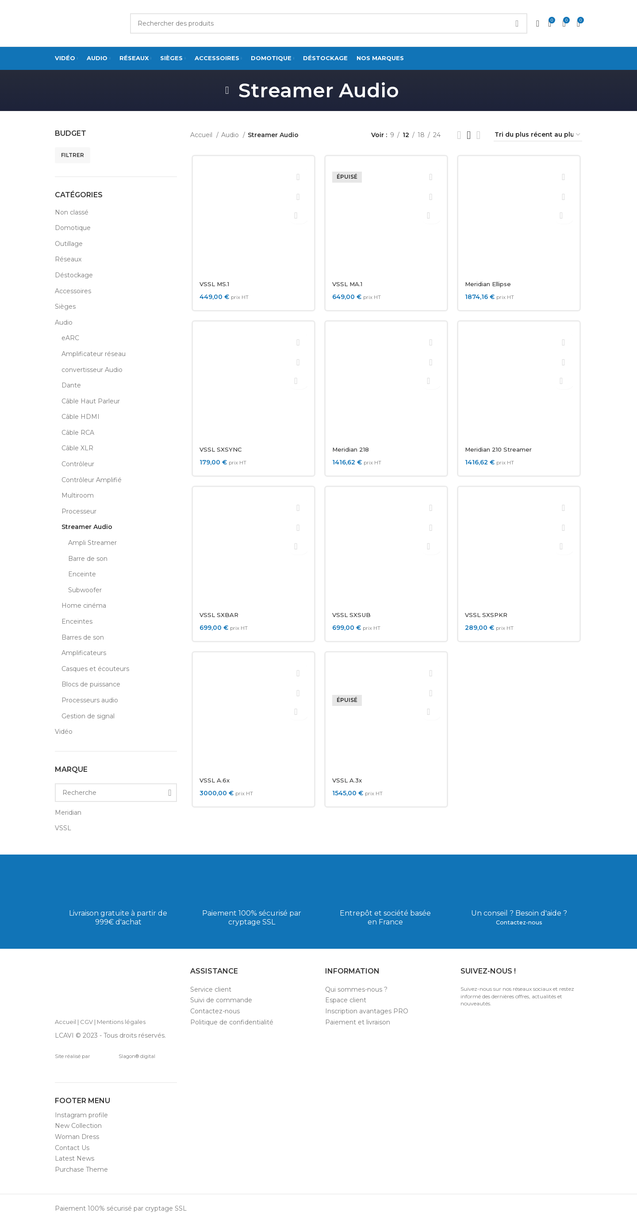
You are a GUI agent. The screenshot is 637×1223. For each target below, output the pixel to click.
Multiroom (77, 495)
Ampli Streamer (92, 543)
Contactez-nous (519, 922)
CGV (86, 1021)
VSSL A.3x (347, 780)
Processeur (78, 511)
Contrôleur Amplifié (91, 480)
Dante (71, 385)
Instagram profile (81, 1115)
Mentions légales (121, 1021)
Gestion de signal (88, 716)
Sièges (65, 307)
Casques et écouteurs (95, 669)
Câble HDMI (80, 417)
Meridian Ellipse (491, 284)
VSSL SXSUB (352, 615)
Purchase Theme (81, 1169)
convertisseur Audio (92, 370)
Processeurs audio (89, 700)
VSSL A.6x (214, 780)
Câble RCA (77, 433)
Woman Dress (77, 1137)
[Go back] (227, 90)
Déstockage (74, 275)
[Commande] (538, 135)
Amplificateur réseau (93, 354)
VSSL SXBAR (218, 615)
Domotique (73, 228)
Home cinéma (83, 606)
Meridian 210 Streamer (501, 449)
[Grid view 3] (469, 135)
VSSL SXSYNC (220, 449)
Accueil (202, 135)
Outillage (69, 244)
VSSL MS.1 (214, 284)
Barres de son (82, 637)
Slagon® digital (124, 1056)
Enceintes (76, 621)
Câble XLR (77, 448)
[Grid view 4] (478, 135)
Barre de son (87, 559)
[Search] (328, 23)
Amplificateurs (83, 653)
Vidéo (64, 732)
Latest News (74, 1158)
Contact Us (72, 1148)
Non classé (71, 212)
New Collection (78, 1126)
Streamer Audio (86, 527)
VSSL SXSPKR (487, 615)
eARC (70, 338)
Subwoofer (85, 590)
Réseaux (68, 259)
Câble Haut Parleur (90, 401)
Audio (64, 322)
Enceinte (82, 574)
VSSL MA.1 (348, 284)
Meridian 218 (352, 449)
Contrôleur (77, 464)
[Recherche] (116, 792)
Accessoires (73, 291)
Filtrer (72, 155)
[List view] (459, 135)
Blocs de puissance (90, 684)
